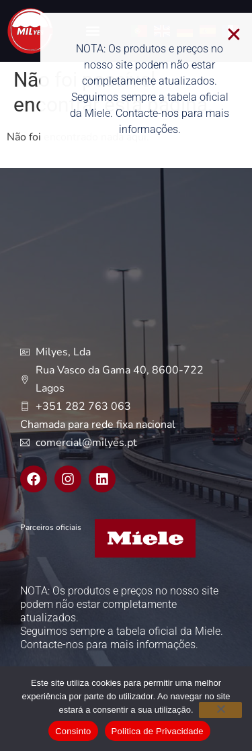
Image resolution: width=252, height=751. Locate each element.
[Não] (220, 710)
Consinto (73, 731)
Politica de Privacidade (158, 731)
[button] (242, 34)
